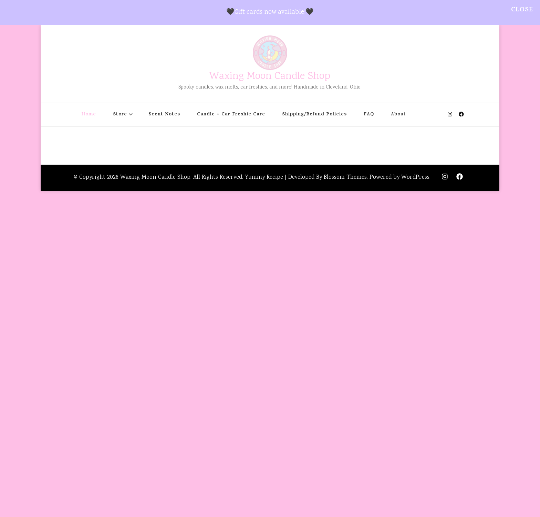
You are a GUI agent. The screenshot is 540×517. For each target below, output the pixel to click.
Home (88, 114)
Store (120, 114)
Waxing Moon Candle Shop (269, 76)
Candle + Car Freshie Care (231, 114)
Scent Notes (164, 114)
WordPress (415, 177)
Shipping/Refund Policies (314, 114)
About (398, 114)
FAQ (369, 114)
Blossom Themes (345, 177)
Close (522, 10)
